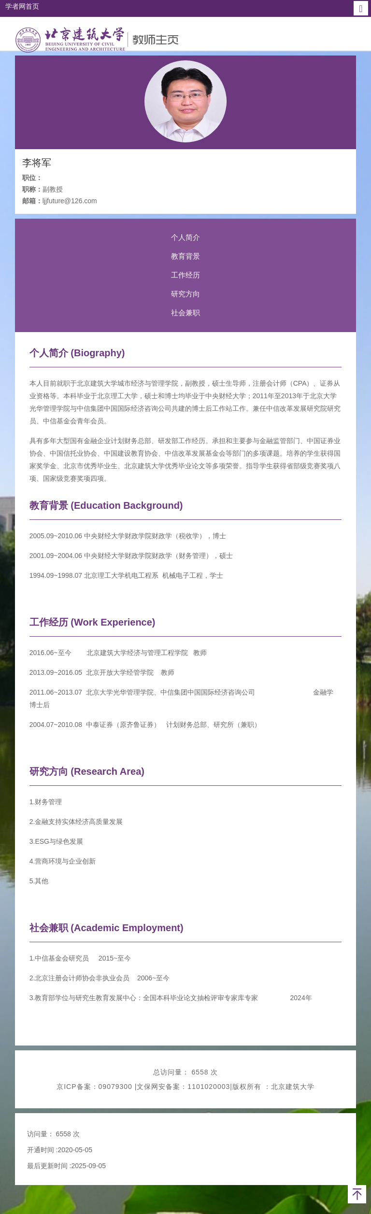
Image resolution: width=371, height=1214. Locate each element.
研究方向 (185, 294)
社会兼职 (185, 312)
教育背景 (185, 256)
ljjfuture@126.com (70, 201)
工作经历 (185, 275)
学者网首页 (22, 6)
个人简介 (185, 237)
